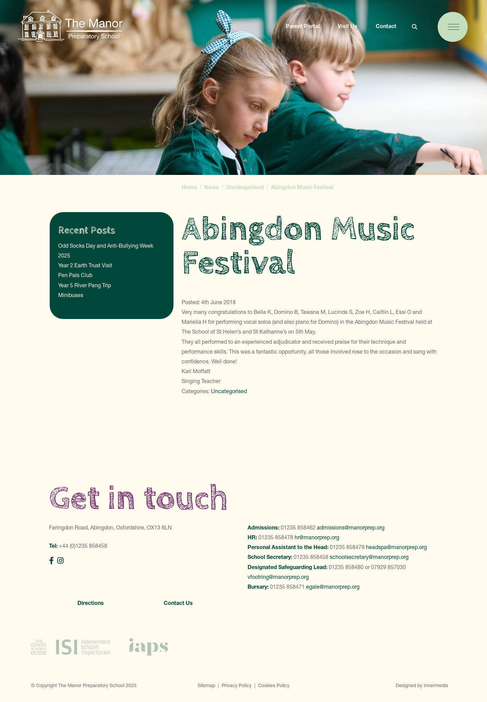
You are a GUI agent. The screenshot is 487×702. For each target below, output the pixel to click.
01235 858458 (311, 556)
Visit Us (347, 26)
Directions (90, 602)
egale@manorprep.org (333, 586)
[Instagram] (60, 560)
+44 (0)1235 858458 (83, 545)
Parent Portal (303, 26)
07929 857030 (388, 567)
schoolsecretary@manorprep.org (369, 556)
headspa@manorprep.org (396, 547)
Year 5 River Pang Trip (84, 285)
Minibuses (70, 295)
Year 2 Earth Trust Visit (85, 265)
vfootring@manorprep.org (278, 576)
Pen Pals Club (75, 275)
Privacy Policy (237, 685)
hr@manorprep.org (317, 537)
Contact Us (178, 602)
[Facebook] (51, 560)
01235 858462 (298, 527)
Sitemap (206, 685)
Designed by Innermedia (422, 685)
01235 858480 (346, 567)
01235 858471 (287, 586)
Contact (386, 26)
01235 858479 (347, 547)
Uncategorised (229, 391)
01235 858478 (275, 537)
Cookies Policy (273, 685)
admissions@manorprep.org (351, 527)
